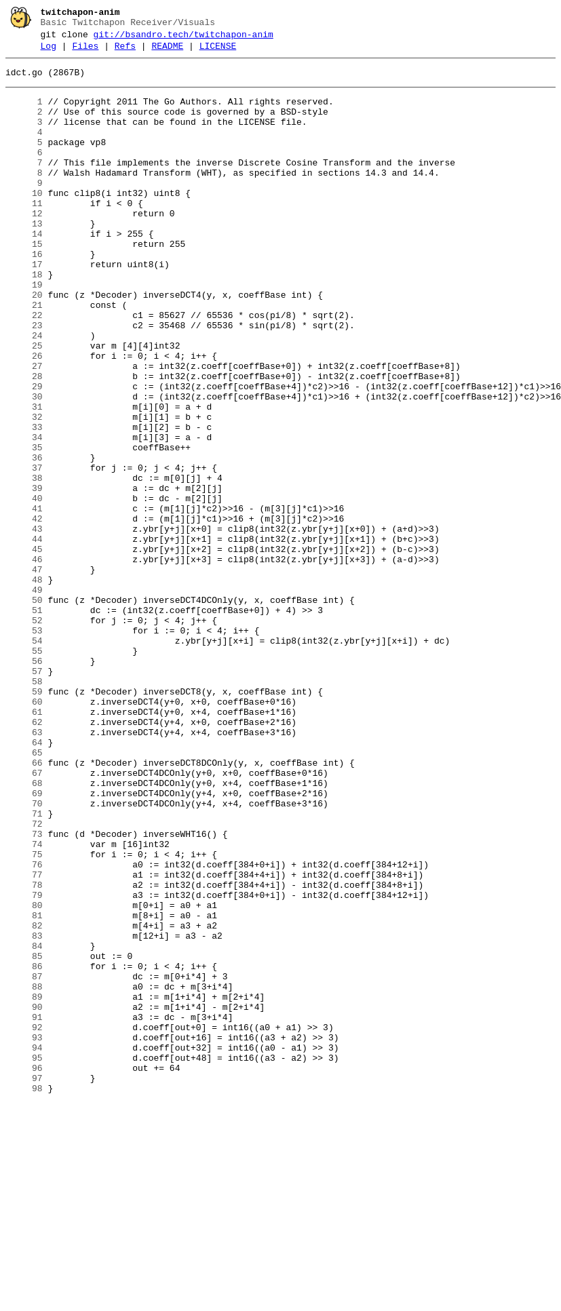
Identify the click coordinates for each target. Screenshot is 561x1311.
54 (24, 759)
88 (24, 1174)
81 (24, 1088)
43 (24, 625)
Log (48, 52)
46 (24, 661)
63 (24, 869)
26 (24, 417)
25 (24, 405)
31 (24, 478)
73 (24, 991)
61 (24, 844)
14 (24, 271)
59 (24, 820)
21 (24, 356)
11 (24, 234)
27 (24, 429)
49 (24, 698)
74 (24, 1003)
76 (24, 1027)
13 (24, 258)
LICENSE (218, 52)
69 (24, 942)
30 (24, 466)
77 (24, 1040)
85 (24, 1137)
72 (24, 979)
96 (24, 1272)
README (167, 52)
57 (24, 795)
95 (24, 1259)
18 (24, 319)
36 (24, 539)
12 (24, 246)
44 (24, 637)
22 (24, 368)
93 (24, 1235)
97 (24, 1284)
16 (24, 295)
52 (24, 734)
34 (24, 515)
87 (24, 1162)
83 (24, 1113)
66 (24, 905)
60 (24, 832)
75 (24, 1015)
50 (24, 710)
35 (24, 527)
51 (24, 722)
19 (24, 332)
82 (24, 1101)
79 (24, 1064)
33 (24, 502)
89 (24, 1186)
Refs (125, 52)
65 (24, 893)
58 (24, 808)
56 (24, 783)
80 (24, 1076)
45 (24, 649)
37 (24, 551)
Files (85, 52)
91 (24, 1211)
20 (24, 344)
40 (24, 588)
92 (24, 1223)
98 (24, 1296)
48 (24, 686)
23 (24, 380)
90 (24, 1198)
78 (24, 1052)
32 (24, 490)
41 (24, 600)
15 (24, 283)
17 (24, 307)
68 (24, 930)
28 (24, 441)
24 (24, 393)
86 (24, 1149)
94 (24, 1247)
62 (24, 856)
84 (24, 1125)
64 (24, 881)
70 (24, 954)
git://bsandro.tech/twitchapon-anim (183, 39)
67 (24, 918)
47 (24, 673)
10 (24, 222)
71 (24, 966)
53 (24, 747)
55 (24, 771)
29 (24, 454)
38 (24, 563)
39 (24, 576)
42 (24, 612)
